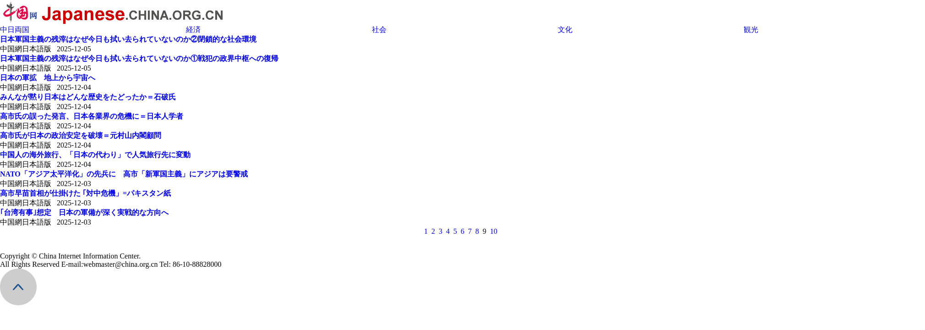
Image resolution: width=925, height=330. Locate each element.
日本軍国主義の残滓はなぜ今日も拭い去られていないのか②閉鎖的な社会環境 (128, 39)
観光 (751, 29)
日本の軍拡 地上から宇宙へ (47, 78)
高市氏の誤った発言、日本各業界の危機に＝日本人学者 (91, 116)
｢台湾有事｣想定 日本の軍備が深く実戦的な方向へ (84, 212)
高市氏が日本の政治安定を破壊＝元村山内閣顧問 (80, 135)
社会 (379, 29)
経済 (193, 29)
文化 (565, 29)
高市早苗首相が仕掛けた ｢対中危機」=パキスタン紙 (85, 193)
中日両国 (14, 29)
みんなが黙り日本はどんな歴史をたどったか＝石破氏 (88, 97)
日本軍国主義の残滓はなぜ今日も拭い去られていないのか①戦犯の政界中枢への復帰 (139, 58)
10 (493, 231)
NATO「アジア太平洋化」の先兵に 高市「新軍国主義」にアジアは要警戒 (124, 174)
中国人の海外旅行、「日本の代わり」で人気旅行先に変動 (95, 155)
